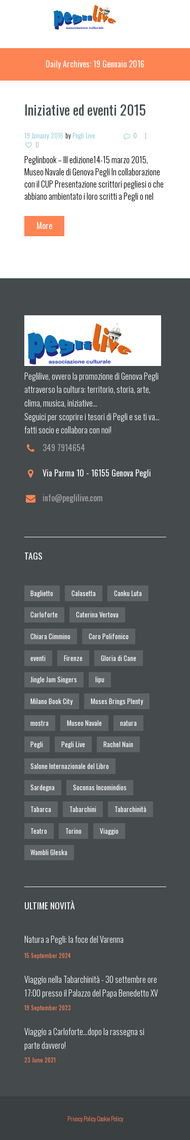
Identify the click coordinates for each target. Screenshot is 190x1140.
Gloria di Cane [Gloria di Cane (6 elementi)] (118, 658)
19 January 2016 (43, 135)
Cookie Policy (110, 1118)
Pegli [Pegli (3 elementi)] (36, 744)
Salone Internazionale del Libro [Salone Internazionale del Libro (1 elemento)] (69, 766)
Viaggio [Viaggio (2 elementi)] (109, 831)
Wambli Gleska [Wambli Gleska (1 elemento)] (48, 852)
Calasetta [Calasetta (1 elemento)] (83, 593)
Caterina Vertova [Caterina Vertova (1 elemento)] (97, 614)
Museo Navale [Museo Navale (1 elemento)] (84, 723)
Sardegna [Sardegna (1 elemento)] (42, 787)
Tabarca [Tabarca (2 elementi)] (40, 809)
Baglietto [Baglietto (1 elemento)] (41, 593)
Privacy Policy (81, 1118)
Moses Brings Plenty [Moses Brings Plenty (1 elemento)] (117, 701)
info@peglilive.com (73, 498)
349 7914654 (64, 448)
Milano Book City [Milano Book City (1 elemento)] (51, 701)
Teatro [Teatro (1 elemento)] (38, 831)
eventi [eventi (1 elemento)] (38, 658)
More (44, 225)
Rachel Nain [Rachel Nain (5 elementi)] (118, 744)
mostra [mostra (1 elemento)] (39, 723)
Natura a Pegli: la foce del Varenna (74, 939)
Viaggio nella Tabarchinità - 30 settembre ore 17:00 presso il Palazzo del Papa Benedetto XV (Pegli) (91, 992)
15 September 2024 (47, 955)
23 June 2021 (40, 1059)
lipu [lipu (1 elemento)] (99, 679)
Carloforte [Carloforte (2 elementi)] (44, 614)
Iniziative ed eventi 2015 (85, 109)
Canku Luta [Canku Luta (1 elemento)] (128, 593)
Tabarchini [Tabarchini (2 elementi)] (82, 809)
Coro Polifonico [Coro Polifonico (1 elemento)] (109, 636)
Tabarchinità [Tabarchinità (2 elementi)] (130, 809)
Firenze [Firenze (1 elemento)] (73, 658)
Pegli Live (83, 135)
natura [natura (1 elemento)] (128, 723)
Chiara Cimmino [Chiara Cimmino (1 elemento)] (50, 636)
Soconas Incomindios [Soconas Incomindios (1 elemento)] (100, 787)
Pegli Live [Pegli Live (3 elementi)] (73, 744)
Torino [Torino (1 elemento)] (73, 831)
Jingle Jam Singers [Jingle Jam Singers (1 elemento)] (53, 679)
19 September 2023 (47, 1007)
